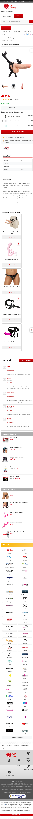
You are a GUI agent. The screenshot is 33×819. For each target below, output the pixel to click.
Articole (15, 28)
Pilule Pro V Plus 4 (14, 476)
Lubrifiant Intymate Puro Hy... (14, 125)
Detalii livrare (25, 745)
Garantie (28, 762)
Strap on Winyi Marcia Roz (11, 259)
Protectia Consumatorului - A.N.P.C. (17, 783)
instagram (30, 34)
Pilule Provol (13, 467)
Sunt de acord (16, 815)
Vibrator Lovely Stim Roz (16, 522)
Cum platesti (9, 762)
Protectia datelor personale (9, 774)
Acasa (3, 745)
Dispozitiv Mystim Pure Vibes (17, 457)
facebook (25, 34)
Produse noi (6, 31)
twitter (27, 34)
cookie (5, 804)
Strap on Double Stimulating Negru (12, 314)
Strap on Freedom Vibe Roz (16, 512)
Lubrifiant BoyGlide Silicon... (14, 121)
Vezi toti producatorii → (17, 737)
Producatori (17, 31)
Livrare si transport (28, 755)
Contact (5, 34)
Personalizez (16, 817)
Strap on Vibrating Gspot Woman (12, 342)
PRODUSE (6, 28)
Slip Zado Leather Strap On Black (12, 286)
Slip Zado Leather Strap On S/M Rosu (19, 502)
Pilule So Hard (13, 437)
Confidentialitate (28, 767)
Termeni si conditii (18, 762)
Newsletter (27, 31)
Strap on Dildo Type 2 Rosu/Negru (18, 531)
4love (13, 781)
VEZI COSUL (18, 16)
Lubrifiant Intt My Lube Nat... (14, 116)
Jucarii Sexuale (5, 38)
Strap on (13, 38)
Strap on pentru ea (22, 38)
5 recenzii (16, 99)
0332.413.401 (9, 11)
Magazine (23, 28)
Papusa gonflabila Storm (16, 447)
